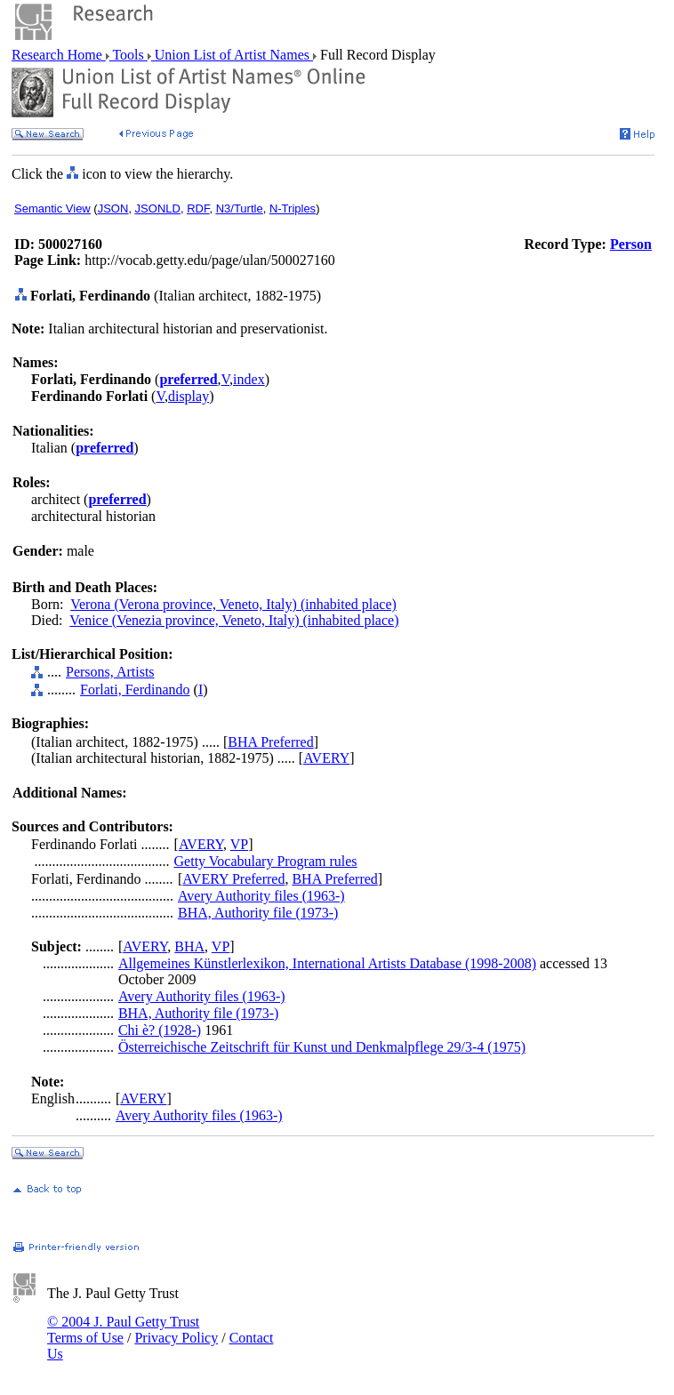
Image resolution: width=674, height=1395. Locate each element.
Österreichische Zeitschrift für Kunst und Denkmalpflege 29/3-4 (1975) (322, 1046)
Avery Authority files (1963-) (261, 895)
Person (631, 244)
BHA (189, 946)
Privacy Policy (176, 1337)
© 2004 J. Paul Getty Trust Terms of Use (123, 1329)
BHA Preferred (270, 742)
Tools (128, 54)
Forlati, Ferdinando (135, 689)
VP (239, 844)
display (188, 396)
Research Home (59, 54)
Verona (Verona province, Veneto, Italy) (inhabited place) (233, 604)
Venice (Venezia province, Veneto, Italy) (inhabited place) (233, 620)
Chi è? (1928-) (159, 1030)
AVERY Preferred (233, 878)
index (249, 379)
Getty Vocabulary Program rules (265, 861)
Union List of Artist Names (232, 54)
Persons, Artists (110, 671)
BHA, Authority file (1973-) (258, 912)
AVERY (326, 758)
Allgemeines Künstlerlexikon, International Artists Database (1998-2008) (327, 963)
